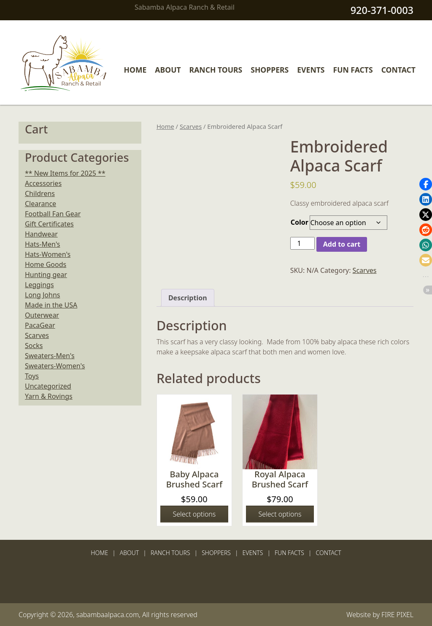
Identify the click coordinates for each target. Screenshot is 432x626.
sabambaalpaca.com (107, 614)
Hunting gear (46, 274)
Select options (194, 514)
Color (299, 222)
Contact (398, 70)
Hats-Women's (47, 254)
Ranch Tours (216, 70)
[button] (425, 184)
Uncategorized (48, 386)
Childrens (40, 193)
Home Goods (45, 264)
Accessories (43, 183)
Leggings (39, 284)
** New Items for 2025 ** (65, 173)
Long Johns (42, 294)
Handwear (41, 234)
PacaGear (40, 325)
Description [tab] (187, 297)
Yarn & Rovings (49, 396)
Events (310, 70)
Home (135, 70)
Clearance (40, 203)
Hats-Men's (42, 244)
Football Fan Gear (53, 213)
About (168, 70)
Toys (32, 376)
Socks (34, 345)
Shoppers (270, 70)
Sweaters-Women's (55, 365)
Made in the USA (51, 305)
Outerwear (42, 315)
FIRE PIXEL (397, 614)
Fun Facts (353, 70)
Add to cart (342, 244)
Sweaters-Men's (50, 355)
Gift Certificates (49, 224)
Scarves (191, 126)
